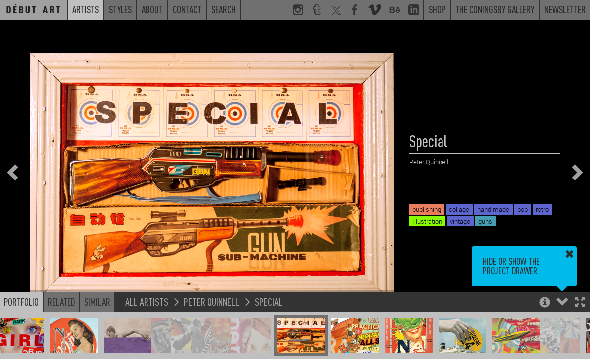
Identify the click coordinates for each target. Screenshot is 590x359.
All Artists (146, 301)
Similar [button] (97, 301)
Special (269, 301)
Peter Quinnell (211, 301)
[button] (580, 303)
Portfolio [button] (21, 301)
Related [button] (61, 301)
